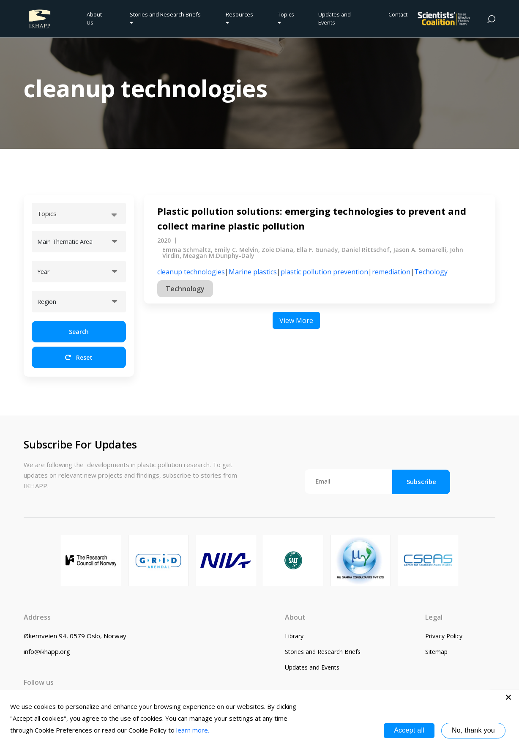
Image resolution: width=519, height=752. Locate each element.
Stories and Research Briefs (166, 18)
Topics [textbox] (47, 213)
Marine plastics (253, 271)
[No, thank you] (508, 697)
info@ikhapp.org (47, 651)
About (295, 617)
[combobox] (79, 213)
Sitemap (436, 652)
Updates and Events (334, 18)
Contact (397, 14)
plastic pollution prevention (324, 271)
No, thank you (473, 730)
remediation (391, 271)
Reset (79, 357)
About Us (94, 18)
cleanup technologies (191, 271)
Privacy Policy (443, 636)
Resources (239, 18)
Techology (431, 271)
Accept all (409, 730)
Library (294, 636)
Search (79, 332)
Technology (185, 288)
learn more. (192, 730)
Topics (286, 18)
